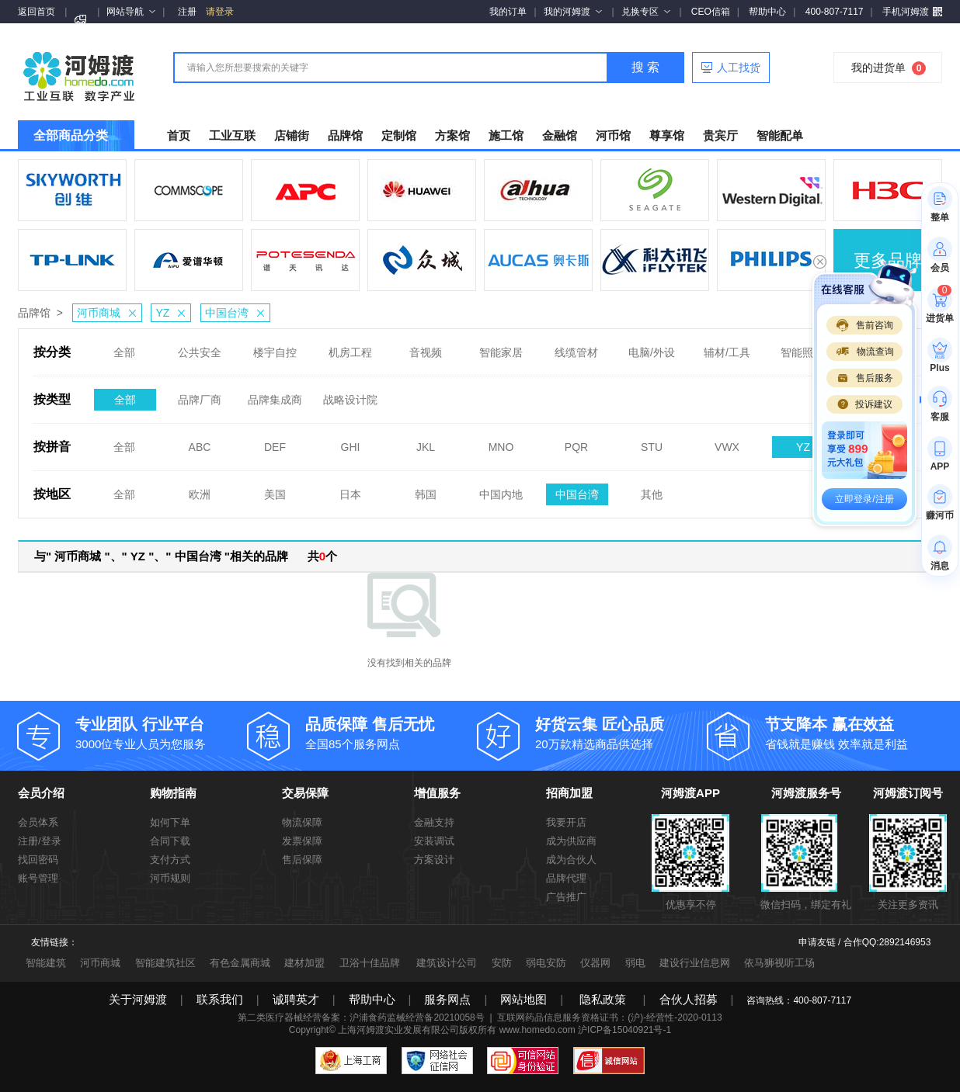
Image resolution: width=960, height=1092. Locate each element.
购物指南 (173, 792)
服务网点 (447, 999)
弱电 (635, 963)
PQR (576, 442)
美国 (275, 489)
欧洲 (199, 489)
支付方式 (170, 859)
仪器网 (595, 963)
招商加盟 (569, 792)
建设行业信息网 (694, 963)
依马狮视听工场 (779, 963)
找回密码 (38, 859)
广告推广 (566, 897)
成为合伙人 (571, 859)
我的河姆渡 (573, 11)
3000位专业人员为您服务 (161, 732)
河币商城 (109, 312)
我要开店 (566, 822)
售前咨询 (864, 325)
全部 (124, 347)
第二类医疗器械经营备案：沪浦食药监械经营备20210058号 (361, 1017)
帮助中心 (767, 11)
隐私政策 (602, 999)
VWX (727, 442)
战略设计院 (350, 395)
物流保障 (302, 822)
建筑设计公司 (446, 963)
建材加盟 (304, 963)
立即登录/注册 (864, 499)
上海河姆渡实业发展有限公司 (398, 1029)
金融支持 (434, 822)
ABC (200, 442)
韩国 (426, 489)
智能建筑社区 (165, 963)
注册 (187, 11)
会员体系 (38, 822)
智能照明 (802, 347)
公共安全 (199, 347)
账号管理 (38, 878)
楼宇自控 (275, 347)
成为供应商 (571, 841)
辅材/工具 (727, 347)
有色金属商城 (240, 963)
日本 (350, 489)
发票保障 (302, 841)
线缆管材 (576, 347)
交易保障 (305, 792)
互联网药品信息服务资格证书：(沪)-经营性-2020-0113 (609, 1017)
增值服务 (437, 792)
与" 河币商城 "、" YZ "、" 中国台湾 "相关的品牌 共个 (185, 556)
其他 (652, 489)
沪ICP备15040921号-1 (624, 1029)
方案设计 (434, 859)
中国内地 (501, 489)
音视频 (425, 347)
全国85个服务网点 (391, 732)
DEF (275, 442)
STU (652, 442)
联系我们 (220, 999)
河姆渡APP (690, 792)
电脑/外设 (651, 347)
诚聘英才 (296, 999)
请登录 (220, 11)
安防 (502, 963)
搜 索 (645, 67)
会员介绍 (41, 792)
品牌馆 (34, 313)
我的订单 (508, 11)
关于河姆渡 (138, 999)
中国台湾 (237, 312)
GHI (350, 442)
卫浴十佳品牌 (369, 963)
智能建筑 (46, 963)
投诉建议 (864, 404)
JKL (425, 442)
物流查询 (864, 351)
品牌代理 (566, 878)
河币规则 (170, 878)
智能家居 (501, 347)
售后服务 (864, 378)
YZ (172, 312)
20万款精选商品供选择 (621, 732)
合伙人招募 (688, 999)
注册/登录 (39, 841)
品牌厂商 (199, 395)
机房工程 (350, 347)
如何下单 (170, 822)
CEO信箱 (710, 11)
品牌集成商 (275, 395)
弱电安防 (546, 963)
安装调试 (434, 841)
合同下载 (170, 841)
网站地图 (523, 999)
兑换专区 (645, 11)
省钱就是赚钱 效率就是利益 (851, 732)
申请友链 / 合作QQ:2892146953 (864, 942)
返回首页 (36, 11)
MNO (501, 442)
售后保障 (302, 859)
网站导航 (130, 11)
